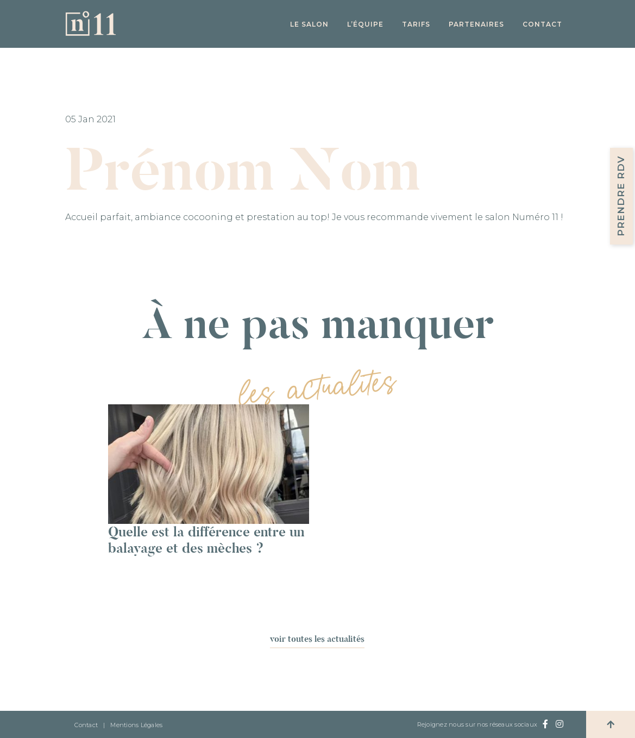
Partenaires (476, 24)
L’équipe (365, 24)
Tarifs (416, 24)
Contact (542, 24)
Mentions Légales (136, 725)
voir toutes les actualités (317, 639)
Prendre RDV (620, 196)
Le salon (309, 24)
